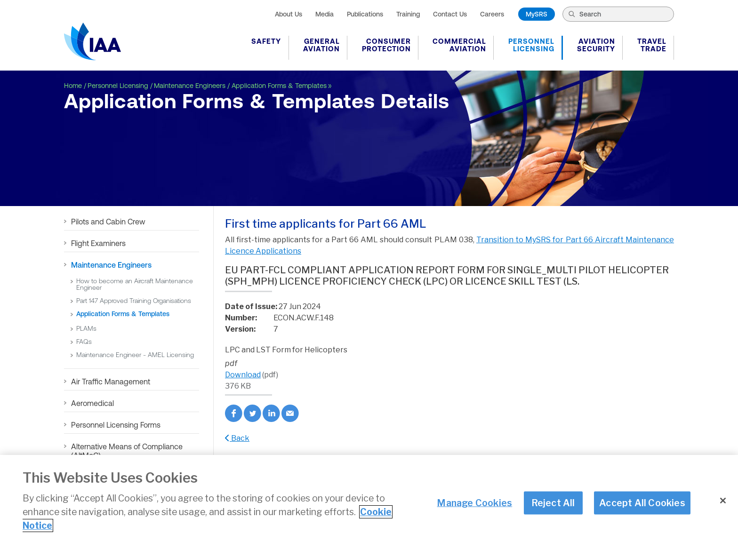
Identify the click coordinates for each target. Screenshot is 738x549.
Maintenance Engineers (189, 85)
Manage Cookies (474, 502)
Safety (266, 41)
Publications (365, 14)
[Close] (723, 500)
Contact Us (450, 14)
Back (237, 438)
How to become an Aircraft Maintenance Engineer (134, 284)
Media (324, 14)
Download (243, 374)
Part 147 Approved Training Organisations (133, 300)
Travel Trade (651, 45)
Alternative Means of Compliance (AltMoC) (127, 451)
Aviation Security (596, 45)
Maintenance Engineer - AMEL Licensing (135, 354)
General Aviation (321, 45)
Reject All (553, 502)
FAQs (84, 341)
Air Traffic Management (110, 381)
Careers (492, 14)
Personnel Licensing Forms (115, 425)
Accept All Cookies (642, 502)
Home (73, 85)
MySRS (536, 14)
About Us (288, 14)
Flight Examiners (98, 243)
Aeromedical (92, 403)
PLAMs (86, 328)
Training (408, 14)
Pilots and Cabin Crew (108, 221)
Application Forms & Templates (279, 85)
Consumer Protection (386, 45)
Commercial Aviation (459, 45)
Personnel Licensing (531, 45)
